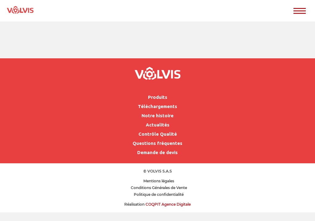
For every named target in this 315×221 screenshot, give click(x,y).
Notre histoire (157, 115)
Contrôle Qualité (157, 134)
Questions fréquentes (157, 143)
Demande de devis (157, 152)
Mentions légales (158, 181)
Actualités (157, 124)
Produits (157, 97)
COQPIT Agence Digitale (168, 204)
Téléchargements (157, 106)
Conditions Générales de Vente (159, 187)
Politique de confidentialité (159, 194)
